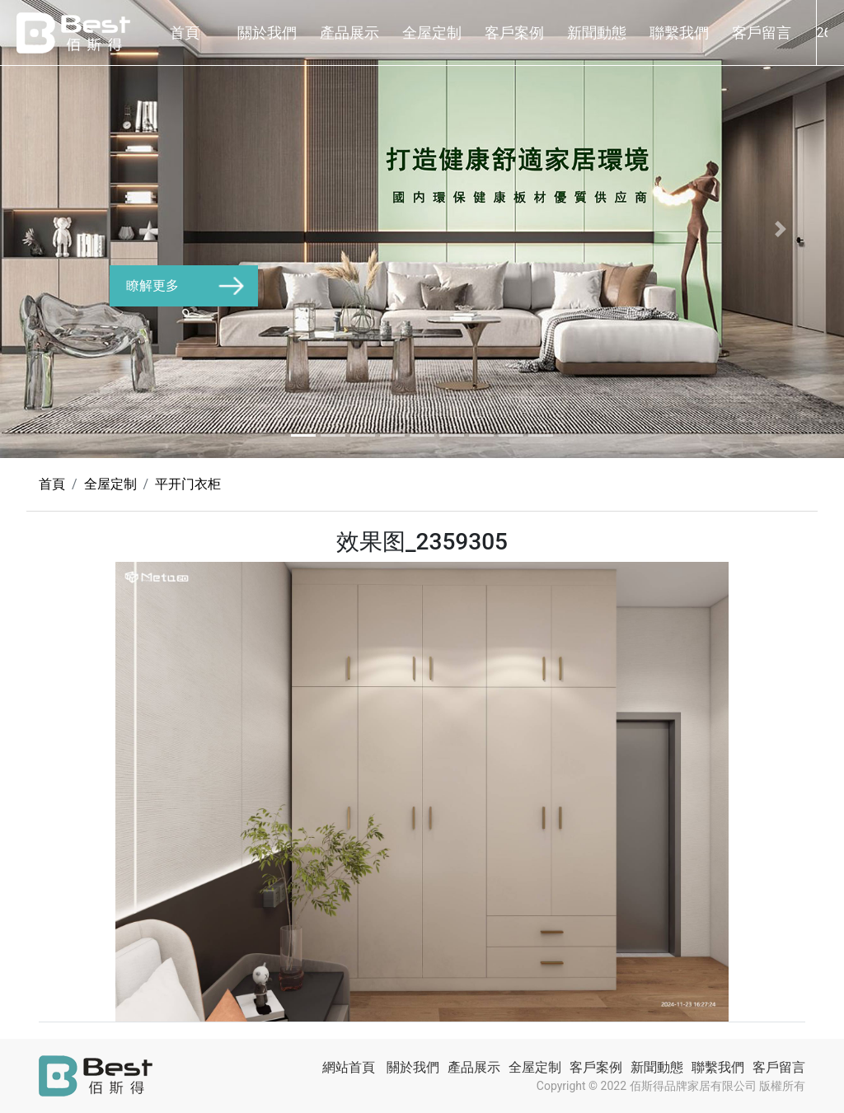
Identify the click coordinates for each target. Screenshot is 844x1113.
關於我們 (267, 32)
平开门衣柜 (188, 484)
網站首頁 (348, 1067)
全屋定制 (432, 32)
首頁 (184, 32)
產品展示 (349, 32)
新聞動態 (596, 32)
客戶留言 (761, 32)
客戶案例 (514, 32)
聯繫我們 (679, 32)
